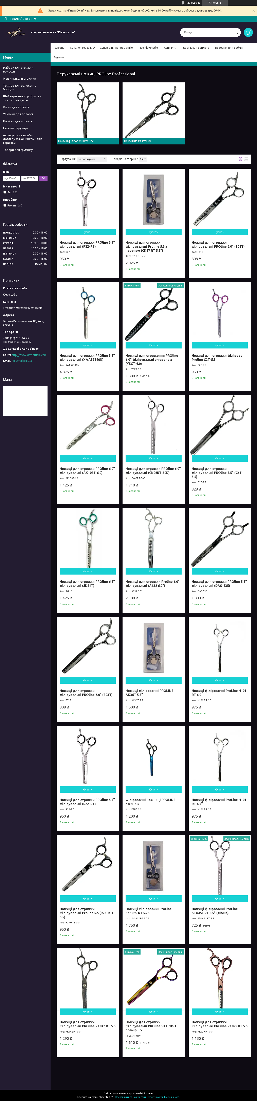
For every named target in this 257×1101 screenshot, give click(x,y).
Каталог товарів (81, 47)
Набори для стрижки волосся (18, 69)
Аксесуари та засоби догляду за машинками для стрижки (22, 139)
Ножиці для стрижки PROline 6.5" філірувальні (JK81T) (87, 583)
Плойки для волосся (18, 121)
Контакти (170, 47)
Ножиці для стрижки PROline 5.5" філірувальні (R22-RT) (87, 244)
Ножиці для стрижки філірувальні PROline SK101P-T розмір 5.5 (151, 1026)
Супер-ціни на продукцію (116, 47)
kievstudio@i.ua (22, 360)
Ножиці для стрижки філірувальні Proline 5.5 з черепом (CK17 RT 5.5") (146, 246)
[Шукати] (236, 32)
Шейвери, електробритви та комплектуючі (22, 98)
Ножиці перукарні (16, 128)
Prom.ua (148, 1093)
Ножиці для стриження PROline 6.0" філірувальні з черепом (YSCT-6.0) (152, 359)
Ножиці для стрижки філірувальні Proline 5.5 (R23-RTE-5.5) (87, 913)
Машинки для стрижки (19, 78)
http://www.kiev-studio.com (29, 355)
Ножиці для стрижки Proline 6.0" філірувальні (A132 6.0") (153, 583)
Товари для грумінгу (18, 150)
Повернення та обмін (229, 47)
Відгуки (59, 57)
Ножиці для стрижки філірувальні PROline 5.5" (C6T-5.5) (217, 473)
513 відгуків (193, 2)
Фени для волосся (16, 107)
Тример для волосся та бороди (19, 87)
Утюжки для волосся (18, 114)
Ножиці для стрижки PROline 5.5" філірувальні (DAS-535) (219, 583)
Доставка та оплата (196, 47)
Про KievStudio (148, 47)
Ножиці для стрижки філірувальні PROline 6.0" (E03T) (86, 693)
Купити (87, 232)
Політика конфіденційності (164, 1097)
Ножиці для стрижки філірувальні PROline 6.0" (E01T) (218, 244)
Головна (59, 47)
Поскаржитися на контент (130, 1097)
